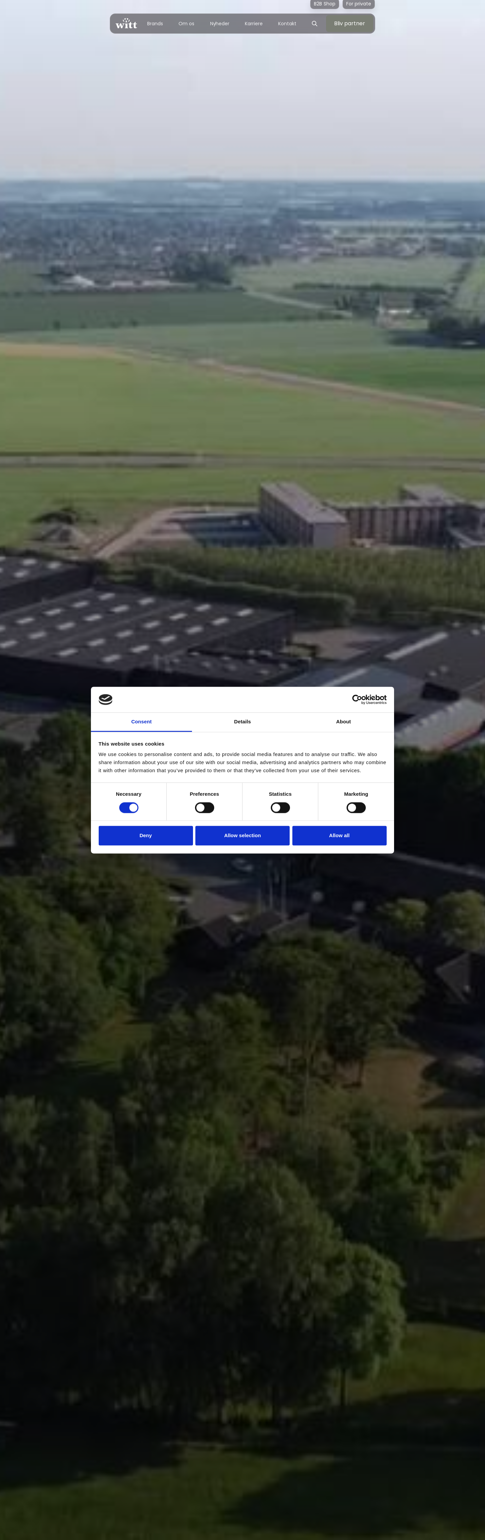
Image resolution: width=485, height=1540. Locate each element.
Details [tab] (242, 722)
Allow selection (242, 836)
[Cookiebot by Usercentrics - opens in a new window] (357, 699)
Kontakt (287, 23)
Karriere (253, 23)
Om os (186, 23)
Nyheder (219, 23)
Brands (155, 23)
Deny (145, 836)
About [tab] (343, 722)
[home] (126, 23)
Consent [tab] (141, 722)
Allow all (339, 836)
